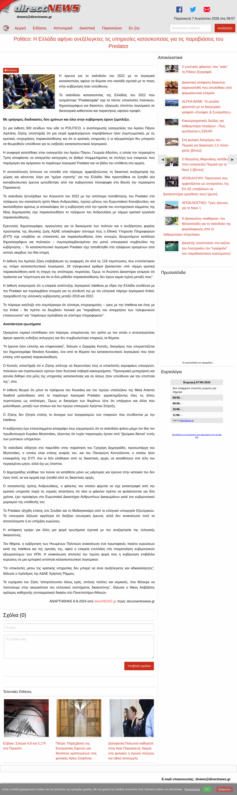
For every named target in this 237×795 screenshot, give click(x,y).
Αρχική (20, 28)
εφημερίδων (207, 366)
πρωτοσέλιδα (191, 366)
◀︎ (164, 164)
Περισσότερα (192, 789)
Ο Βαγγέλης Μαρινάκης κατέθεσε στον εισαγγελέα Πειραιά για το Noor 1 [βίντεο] (206, 168)
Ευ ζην (134, 28)
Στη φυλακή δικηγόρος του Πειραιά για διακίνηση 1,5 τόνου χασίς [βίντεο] (205, 149)
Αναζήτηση (225, 28)
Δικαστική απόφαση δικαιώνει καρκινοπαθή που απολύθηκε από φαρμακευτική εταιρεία (207, 91)
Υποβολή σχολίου (139, 669)
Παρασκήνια (112, 28)
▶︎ (234, 164)
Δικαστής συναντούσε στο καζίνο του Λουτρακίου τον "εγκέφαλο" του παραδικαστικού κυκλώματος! (206, 252)
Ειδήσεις (39, 28)
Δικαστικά (87, 28)
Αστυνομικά (63, 28)
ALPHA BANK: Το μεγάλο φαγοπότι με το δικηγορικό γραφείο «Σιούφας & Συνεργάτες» (206, 110)
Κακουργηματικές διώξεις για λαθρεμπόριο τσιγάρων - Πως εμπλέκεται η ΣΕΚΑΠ (203, 130)
